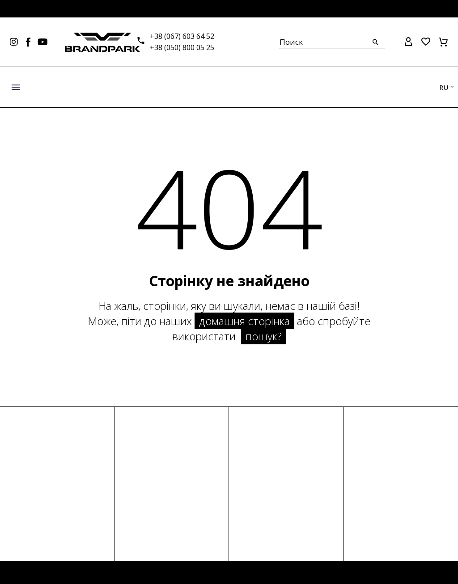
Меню (16, 87)
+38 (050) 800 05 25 (182, 47)
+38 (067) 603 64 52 (182, 36)
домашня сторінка (244, 320)
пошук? (264, 336)
